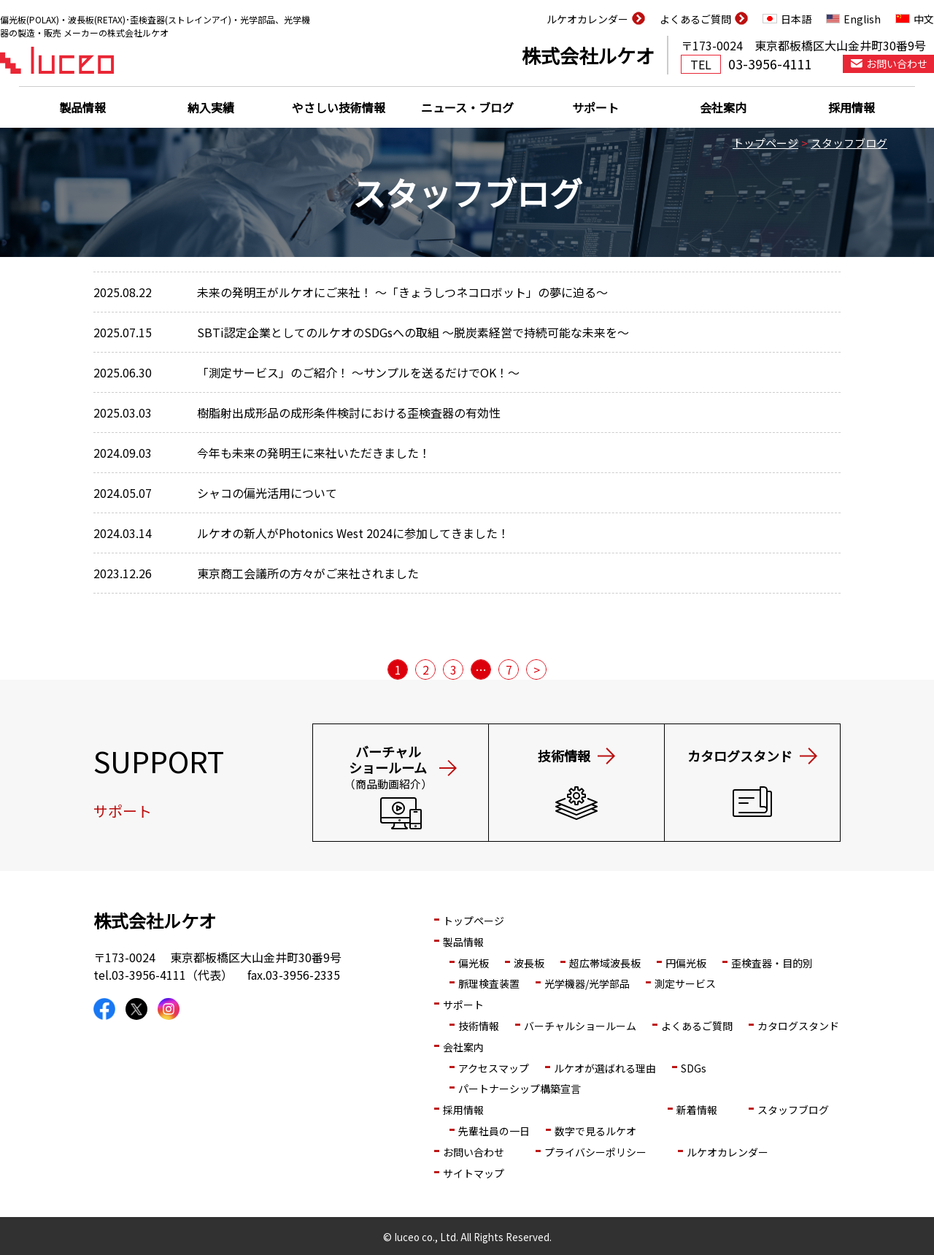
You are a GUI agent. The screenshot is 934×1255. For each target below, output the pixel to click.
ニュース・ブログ (467, 107)
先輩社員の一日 (494, 1131)
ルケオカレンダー (587, 19)
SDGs (693, 1068)
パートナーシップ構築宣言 (519, 1088)
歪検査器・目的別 (772, 963)
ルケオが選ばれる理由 (605, 1068)
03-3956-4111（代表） (172, 974)
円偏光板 (685, 963)
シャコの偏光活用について (267, 493)
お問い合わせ (473, 1152)
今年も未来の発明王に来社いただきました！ (314, 452)
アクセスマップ (493, 1068)
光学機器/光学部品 (587, 983)
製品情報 (82, 107)
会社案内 (723, 107)
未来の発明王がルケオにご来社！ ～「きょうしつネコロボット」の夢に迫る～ (402, 292)
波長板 (529, 963)
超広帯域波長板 (605, 963)
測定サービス (685, 983)
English (862, 19)
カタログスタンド (798, 1025)
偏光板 (473, 963)
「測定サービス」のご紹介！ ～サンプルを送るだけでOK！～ (358, 372)
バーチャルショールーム (580, 1025)
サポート (595, 107)
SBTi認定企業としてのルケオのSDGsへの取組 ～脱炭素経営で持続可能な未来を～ (413, 332)
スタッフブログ (849, 142)
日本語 (796, 19)
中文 (924, 19)
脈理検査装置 (489, 983)
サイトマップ (473, 1173)
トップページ (765, 142)
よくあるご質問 (695, 19)
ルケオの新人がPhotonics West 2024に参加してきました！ (353, 533)
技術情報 (478, 1025)
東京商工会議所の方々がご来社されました (308, 573)
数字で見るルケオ (595, 1131)
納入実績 (211, 107)
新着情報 (696, 1109)
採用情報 (851, 107)
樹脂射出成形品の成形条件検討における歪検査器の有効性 (349, 412)
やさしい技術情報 (338, 107)
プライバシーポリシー (595, 1152)
